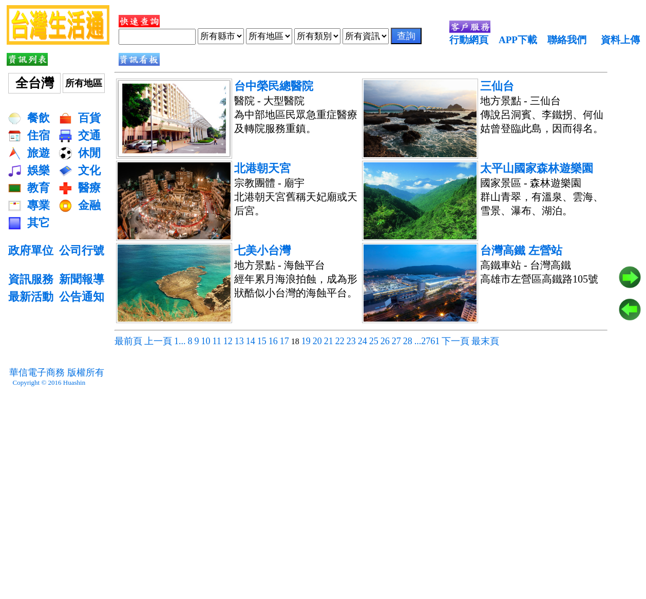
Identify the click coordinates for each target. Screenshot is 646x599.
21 (328, 341)
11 (217, 341)
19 (306, 341)
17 (284, 341)
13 (239, 341)
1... (180, 341)
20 (317, 341)
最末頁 (485, 341)
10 (206, 341)
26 (385, 341)
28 (407, 341)
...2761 (427, 341)
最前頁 (128, 341)
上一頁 (158, 341)
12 (228, 341)
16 (273, 341)
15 (262, 341)
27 (396, 341)
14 (250, 341)
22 (340, 341)
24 (362, 341)
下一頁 (455, 341)
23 (351, 341)
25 (373, 341)
